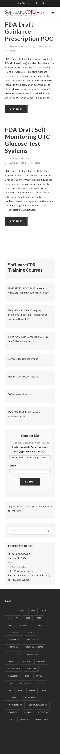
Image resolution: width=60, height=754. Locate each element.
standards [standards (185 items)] (12, 712)
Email (13, 465)
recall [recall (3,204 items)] (10, 683)
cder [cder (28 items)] (39, 618)
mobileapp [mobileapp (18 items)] (31, 669)
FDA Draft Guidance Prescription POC (29, 31)
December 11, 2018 (19, 46)
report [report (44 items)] (41, 683)
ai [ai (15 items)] (8, 618)
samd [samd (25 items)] (44, 690)
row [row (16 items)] (20, 690)
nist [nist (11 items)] (27, 676)
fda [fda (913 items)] (18, 654)
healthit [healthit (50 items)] (26, 661)
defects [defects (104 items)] (31, 632)
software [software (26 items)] (12, 697)
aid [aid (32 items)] (17, 618)
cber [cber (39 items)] (28, 618)
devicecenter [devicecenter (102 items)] (14, 640)
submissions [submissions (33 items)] (43, 712)
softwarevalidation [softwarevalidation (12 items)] (38, 705)
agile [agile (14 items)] (44, 611)
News (12, 51)
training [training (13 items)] (24, 719)
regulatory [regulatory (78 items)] (25, 683)
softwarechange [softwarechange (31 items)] (31, 697)
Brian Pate (43, 46)
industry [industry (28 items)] (41, 661)
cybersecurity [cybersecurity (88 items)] (14, 632)
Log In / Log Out (23, 3)
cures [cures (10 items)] (39, 625)
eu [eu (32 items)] (9, 654)
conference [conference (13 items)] (24, 625)
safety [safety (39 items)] (32, 690)
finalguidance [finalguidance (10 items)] (33, 654)
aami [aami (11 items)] (33, 611)
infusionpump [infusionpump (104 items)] (14, 669)
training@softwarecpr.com (37, 506)
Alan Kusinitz (17, 163)
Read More (16, 109)
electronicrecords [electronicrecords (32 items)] (34, 647)
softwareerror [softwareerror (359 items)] (15, 705)
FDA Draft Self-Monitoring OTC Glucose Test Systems (27, 140)
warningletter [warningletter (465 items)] (41, 719)
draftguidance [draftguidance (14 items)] (33, 640)
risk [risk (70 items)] (9, 690)
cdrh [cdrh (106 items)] (10, 625)
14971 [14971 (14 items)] (10, 611)
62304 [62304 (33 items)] (21, 611)
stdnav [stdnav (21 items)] (27, 712)
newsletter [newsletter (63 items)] (13, 676)
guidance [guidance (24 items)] (12, 661)
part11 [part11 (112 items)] (39, 676)
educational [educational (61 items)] (13, 647)
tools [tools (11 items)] (10, 719)
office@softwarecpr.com (21, 571)
